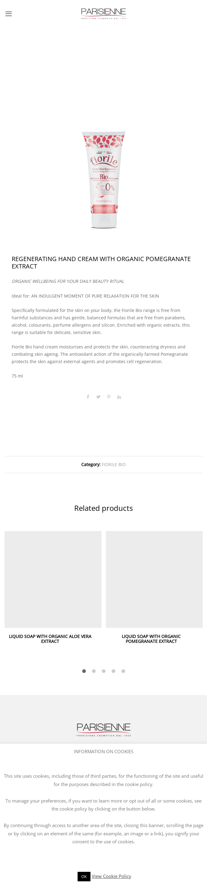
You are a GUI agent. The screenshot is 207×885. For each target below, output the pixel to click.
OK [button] (84, 876)
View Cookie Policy (111, 876)
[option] (104, 148)
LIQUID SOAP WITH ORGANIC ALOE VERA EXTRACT (50, 638)
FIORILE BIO (114, 464)
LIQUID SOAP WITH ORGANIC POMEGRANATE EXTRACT (151, 638)
